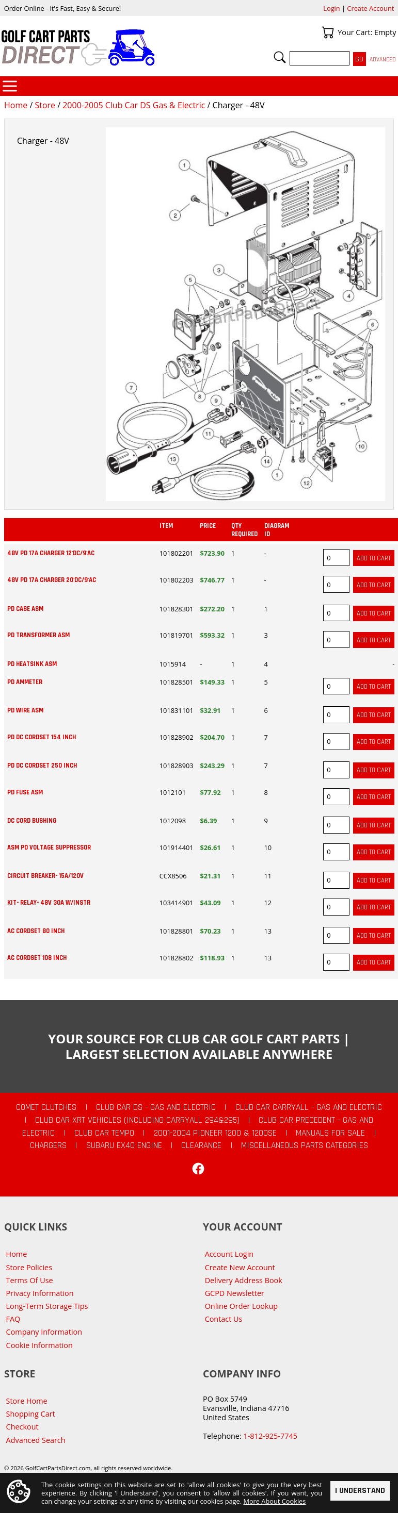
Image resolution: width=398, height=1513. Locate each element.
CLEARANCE (201, 1145)
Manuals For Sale (330, 1133)
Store (45, 105)
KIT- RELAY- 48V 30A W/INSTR (48, 903)
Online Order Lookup (241, 1306)
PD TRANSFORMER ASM (38, 635)
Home (15, 105)
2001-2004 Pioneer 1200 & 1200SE (215, 1133)
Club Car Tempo (104, 1133)
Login (331, 8)
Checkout (22, 1427)
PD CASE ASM (25, 609)
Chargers (48, 1145)
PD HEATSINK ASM (32, 664)
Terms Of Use (29, 1280)
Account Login (229, 1254)
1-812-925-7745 (270, 1436)
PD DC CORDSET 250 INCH (42, 765)
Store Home (26, 1401)
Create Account (370, 8)
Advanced (383, 59)
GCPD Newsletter (234, 1293)
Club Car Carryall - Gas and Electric (308, 1107)
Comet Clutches (46, 1107)
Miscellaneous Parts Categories (304, 1145)
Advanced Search (36, 1440)
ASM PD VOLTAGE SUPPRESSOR (49, 847)
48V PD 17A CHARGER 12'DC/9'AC (50, 553)
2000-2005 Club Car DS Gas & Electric (133, 105)
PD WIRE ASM (25, 710)
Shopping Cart (30, 1414)
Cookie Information (39, 1345)
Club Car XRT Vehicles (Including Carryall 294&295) (137, 1120)
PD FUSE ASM (25, 792)
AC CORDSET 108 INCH (37, 958)
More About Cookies (274, 1501)
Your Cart (328, 32)
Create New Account (240, 1267)
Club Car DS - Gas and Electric (156, 1107)
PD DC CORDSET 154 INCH (41, 737)
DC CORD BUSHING (31, 821)
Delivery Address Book (243, 1280)
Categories (10, 86)
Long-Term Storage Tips (47, 1306)
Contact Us (224, 1319)
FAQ (13, 1319)
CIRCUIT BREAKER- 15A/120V (45, 876)
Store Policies (29, 1267)
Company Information (44, 1332)
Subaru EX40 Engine (124, 1145)
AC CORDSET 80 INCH (36, 931)
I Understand (360, 1490)
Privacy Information (40, 1293)
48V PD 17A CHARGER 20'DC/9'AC (51, 580)
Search (280, 57)
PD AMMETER (24, 682)
